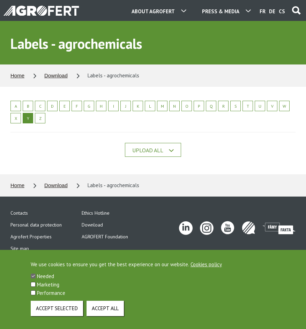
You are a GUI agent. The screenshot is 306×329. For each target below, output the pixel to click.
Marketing (48, 290)
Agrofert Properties (31, 237)
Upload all (153, 150)
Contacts (19, 213)
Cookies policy (206, 270)
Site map (19, 248)
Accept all (105, 314)
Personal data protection (36, 225)
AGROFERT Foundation (105, 237)
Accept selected (57, 314)
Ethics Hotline (96, 213)
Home (17, 75)
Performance (51, 299)
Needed (45, 282)
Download (56, 75)
